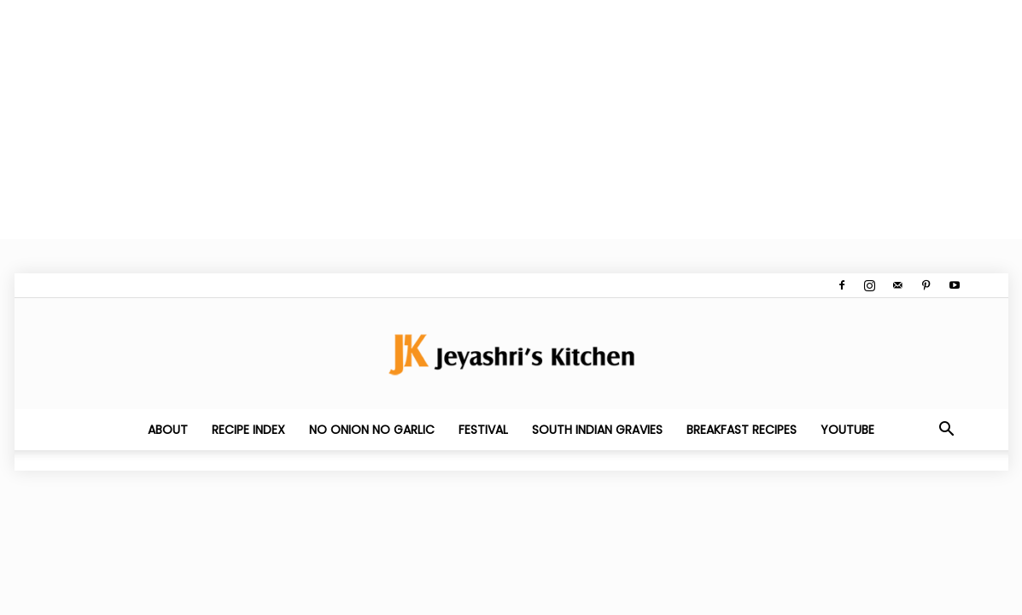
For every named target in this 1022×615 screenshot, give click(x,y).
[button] (946, 430)
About (168, 429)
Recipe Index (248, 429)
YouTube (847, 429)
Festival (483, 429)
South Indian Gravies (597, 429)
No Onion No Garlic (372, 429)
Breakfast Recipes (741, 429)
